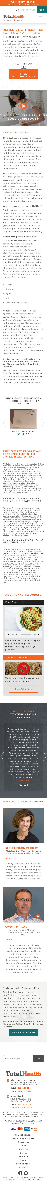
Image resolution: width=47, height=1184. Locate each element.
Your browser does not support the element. (23, 634)
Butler (12, 373)
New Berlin (33, 364)
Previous (4, 424)
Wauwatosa (24, 379)
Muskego (34, 376)
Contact (23, 1167)
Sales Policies (28, 1114)
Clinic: (20, 1091)
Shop (32, 9)
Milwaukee (23, 376)
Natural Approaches (23, 1138)
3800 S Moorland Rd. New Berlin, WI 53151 (21, 1098)
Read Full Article (23, 689)
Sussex (13, 379)
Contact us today (12, 359)
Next (42, 424)
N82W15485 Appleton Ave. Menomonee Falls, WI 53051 (25, 1082)
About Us (23, 1156)
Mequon (13, 376)
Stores (23, 1153)
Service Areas (23, 1164)
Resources (23, 1142)
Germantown (22, 373)
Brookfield (28, 370)
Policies (23, 1149)
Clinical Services (23, 1135)
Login (23, 1160)
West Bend (13, 382)
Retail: (21, 1088)
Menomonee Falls (16, 364)
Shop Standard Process (23, 1032)
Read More (23, 780)
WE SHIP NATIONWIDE (23, 3)
